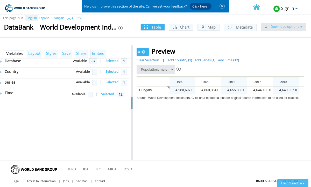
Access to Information (41, 181)
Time (7, 92)
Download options (283, 26)
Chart (181, 27)
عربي (70, 18)
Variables (14, 53)
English (31, 18)
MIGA (112, 169)
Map (208, 27)
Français (58, 18)
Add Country (180, 60)
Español (44, 18)
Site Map (82, 181)
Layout (34, 53)
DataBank (18, 27)
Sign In (285, 8)
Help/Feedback (293, 183)
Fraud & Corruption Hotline (277, 181)
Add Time (228, 60)
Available (80, 60)
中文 (79, 18)
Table (152, 27)
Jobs (66, 181)
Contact (100, 181)
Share (81, 53)
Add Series (205, 60)
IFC (98, 169)
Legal (15, 181)
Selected (111, 60)
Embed (98, 53)
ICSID (128, 169)
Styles (51, 53)
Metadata (240, 27)
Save (66, 53)
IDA (85, 169)
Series (8, 82)
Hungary (145, 90)
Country (9, 71)
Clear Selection (148, 60)
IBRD (72, 169)
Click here (199, 6)
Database (11, 60)
